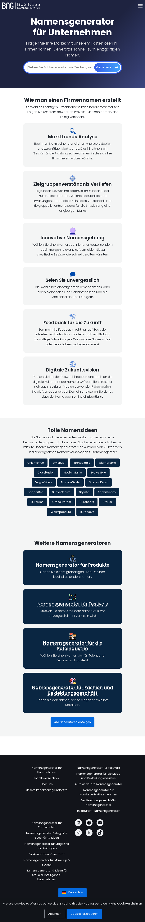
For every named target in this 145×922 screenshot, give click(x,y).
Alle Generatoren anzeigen (72, 722)
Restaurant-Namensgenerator (98, 811)
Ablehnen (54, 914)
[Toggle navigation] (140, 5)
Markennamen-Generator (47, 854)
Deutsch (71, 892)
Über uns (47, 784)
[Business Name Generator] (21, 6)
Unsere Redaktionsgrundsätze (46, 790)
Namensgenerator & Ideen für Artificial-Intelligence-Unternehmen (46, 875)
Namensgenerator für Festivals (72, 604)
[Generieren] (107, 67)
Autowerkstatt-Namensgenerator (98, 784)
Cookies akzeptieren (84, 914)
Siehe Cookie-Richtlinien (125, 903)
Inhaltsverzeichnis (46, 778)
